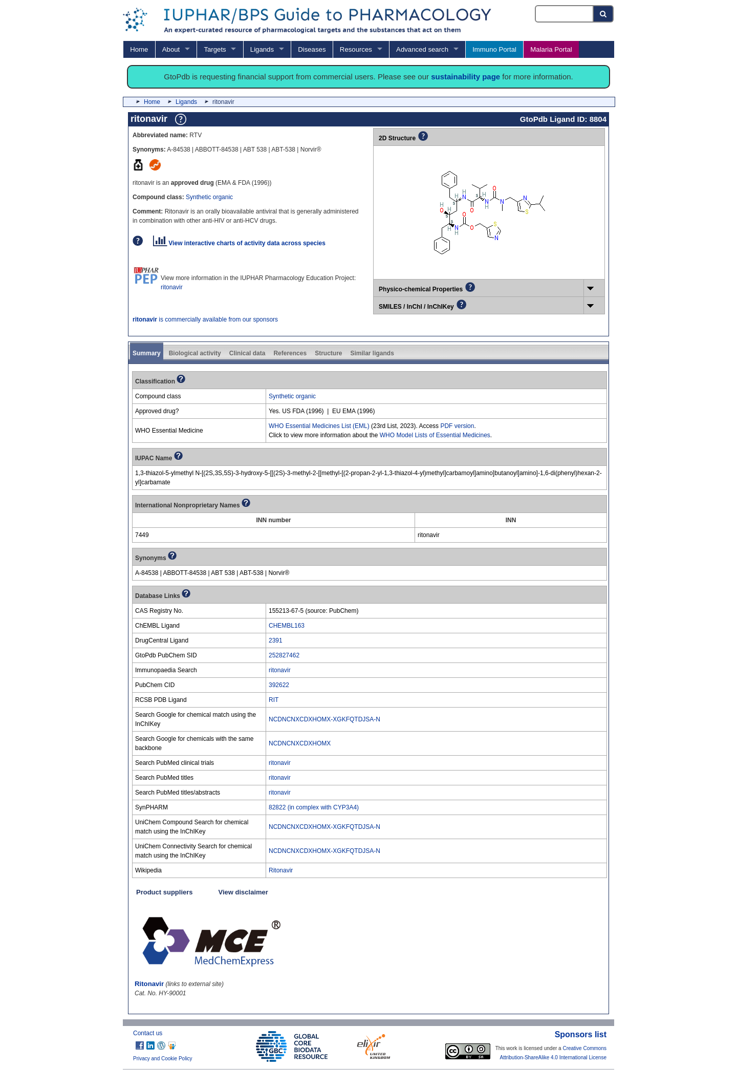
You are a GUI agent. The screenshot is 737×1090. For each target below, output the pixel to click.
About (171, 49)
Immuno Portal (494, 49)
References (290, 353)
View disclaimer (243, 892)
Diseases (312, 49)
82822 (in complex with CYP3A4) (314, 807)
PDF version (457, 426)
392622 (279, 685)
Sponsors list (580, 1034)
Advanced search (422, 49)
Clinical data (247, 353)
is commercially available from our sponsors (205, 319)
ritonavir (172, 287)
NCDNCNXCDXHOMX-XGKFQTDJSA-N (324, 719)
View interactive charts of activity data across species (239, 243)
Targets (215, 49)
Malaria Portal (551, 49)
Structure (328, 353)
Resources (356, 49)
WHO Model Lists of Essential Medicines (435, 435)
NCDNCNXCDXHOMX (300, 743)
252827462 (284, 655)
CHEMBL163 (287, 625)
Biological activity (195, 353)
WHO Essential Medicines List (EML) (319, 426)
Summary (147, 353)
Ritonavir (281, 870)
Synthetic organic (209, 197)
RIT (273, 699)
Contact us (147, 1033)
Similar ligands (372, 353)
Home (139, 49)
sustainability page (465, 76)
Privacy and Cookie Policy (162, 1058)
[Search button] (604, 14)
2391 (276, 640)
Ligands (262, 49)
